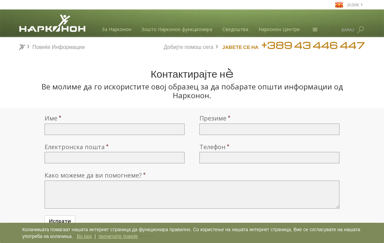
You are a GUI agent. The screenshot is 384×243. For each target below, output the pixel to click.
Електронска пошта (75, 147)
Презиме (212, 118)
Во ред (84, 236)
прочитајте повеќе (118, 236)
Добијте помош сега (188, 46)
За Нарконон (116, 29)
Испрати (60, 221)
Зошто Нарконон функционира (176, 29)
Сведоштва (235, 29)
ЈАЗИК (353, 4)
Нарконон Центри (279, 29)
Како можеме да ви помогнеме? (93, 175)
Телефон (212, 147)
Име (51, 118)
